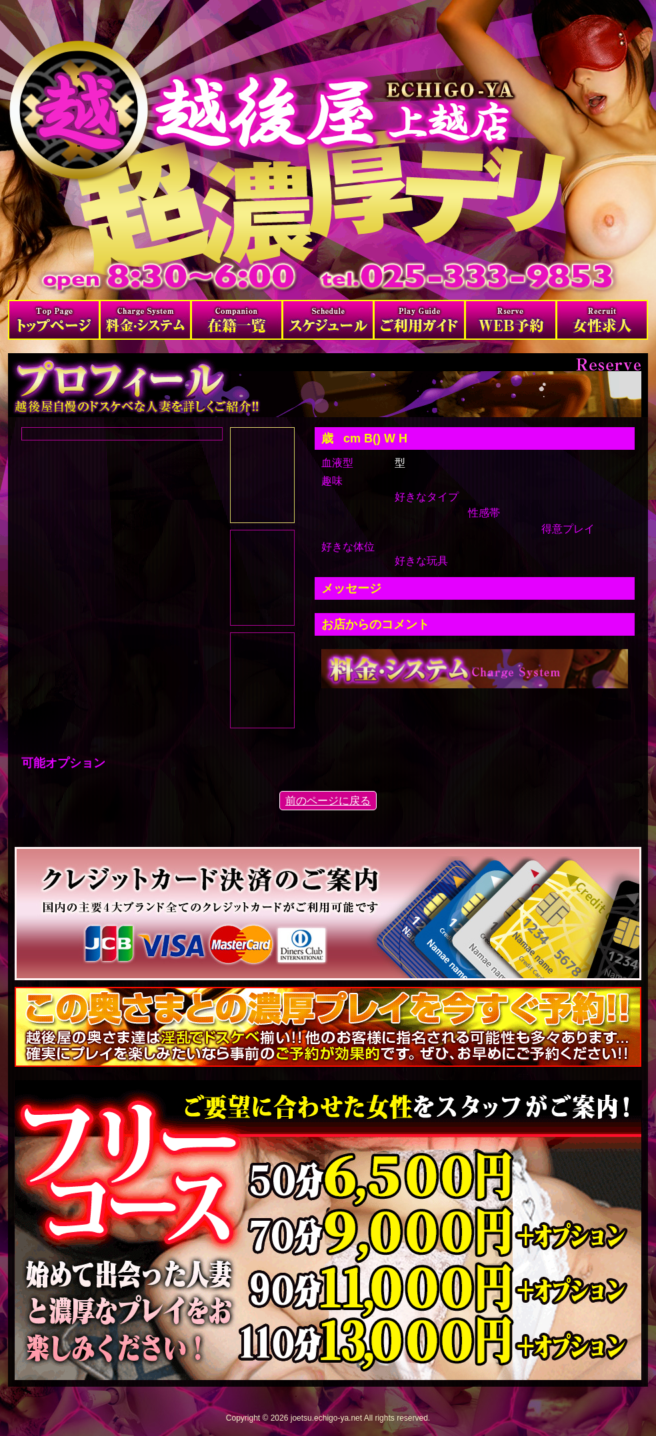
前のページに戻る (328, 800)
